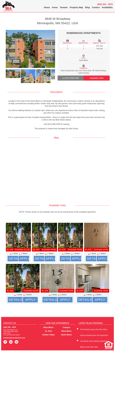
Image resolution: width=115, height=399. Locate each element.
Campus (66, 327)
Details (13, 258)
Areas (55, 7)
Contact (96, 7)
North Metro (66, 335)
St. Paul (48, 331)
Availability (107, 7)
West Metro (48, 327)
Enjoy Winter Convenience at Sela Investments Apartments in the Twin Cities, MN (94, 370)
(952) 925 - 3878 (105, 4)
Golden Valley (48, 335)
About (47, 7)
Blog (87, 7)
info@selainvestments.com (14, 338)
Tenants (64, 7)
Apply (24, 258)
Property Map (76, 7)
